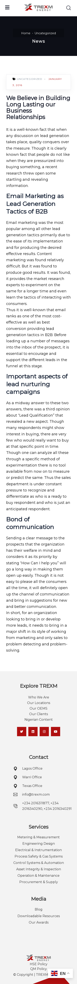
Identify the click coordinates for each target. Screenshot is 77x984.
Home (25, 33)
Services (38, 827)
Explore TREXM (38, 686)
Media (38, 899)
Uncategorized (45, 33)
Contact (38, 757)
